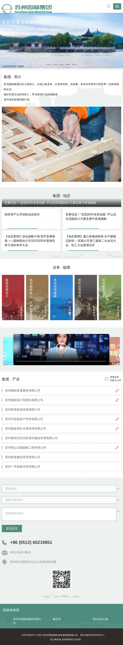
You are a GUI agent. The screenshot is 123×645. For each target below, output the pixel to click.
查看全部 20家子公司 (115, 378)
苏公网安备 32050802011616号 (65, 639)
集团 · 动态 (61, 196)
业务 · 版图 (61, 267)
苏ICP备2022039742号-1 (92, 635)
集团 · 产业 (11, 379)
